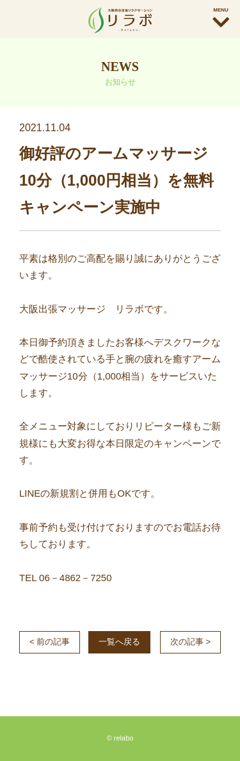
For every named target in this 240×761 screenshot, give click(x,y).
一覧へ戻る (119, 641)
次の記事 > (190, 641)
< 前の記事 (49, 641)
